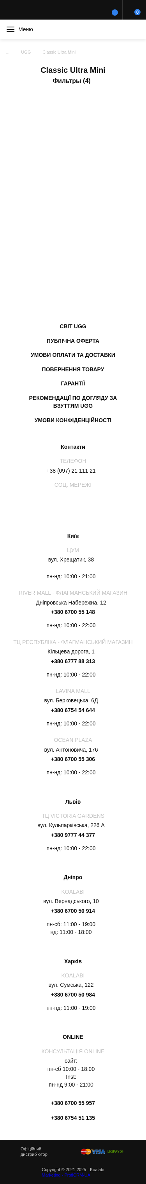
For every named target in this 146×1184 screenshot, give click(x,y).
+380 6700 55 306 (73, 759)
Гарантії (73, 383)
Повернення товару (73, 369)
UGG (26, 52)
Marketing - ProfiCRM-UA (66, 1175)
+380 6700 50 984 (73, 994)
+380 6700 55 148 (73, 612)
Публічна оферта (73, 341)
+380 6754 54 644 (73, 710)
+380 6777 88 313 (73, 661)
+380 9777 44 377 (73, 835)
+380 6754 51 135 (73, 1118)
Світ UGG (73, 326)
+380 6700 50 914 (73, 911)
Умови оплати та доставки (73, 355)
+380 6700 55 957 (73, 1103)
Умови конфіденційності (73, 420)
